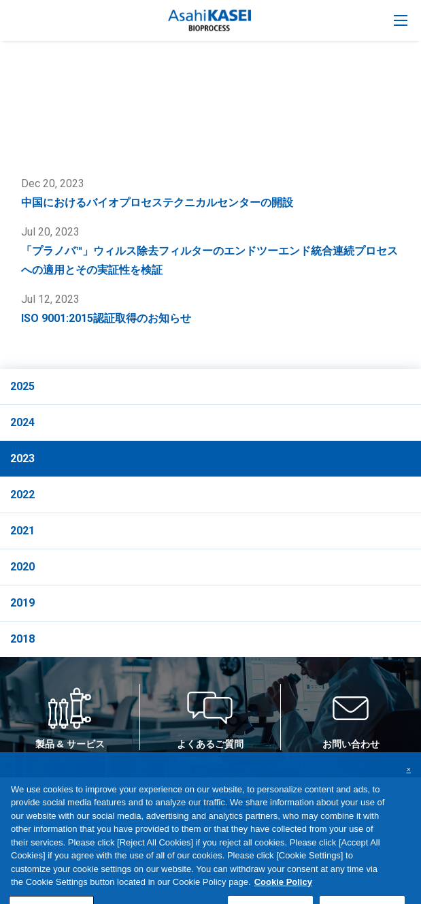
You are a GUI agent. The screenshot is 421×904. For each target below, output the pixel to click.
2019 (22, 602)
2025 (22, 386)
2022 (22, 494)
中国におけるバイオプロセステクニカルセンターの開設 (157, 202)
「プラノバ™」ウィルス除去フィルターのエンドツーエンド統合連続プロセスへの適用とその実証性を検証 (209, 260)
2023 (22, 458)
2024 (22, 422)
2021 (22, 530)
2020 (22, 566)
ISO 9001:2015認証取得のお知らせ (106, 318)
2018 (22, 638)
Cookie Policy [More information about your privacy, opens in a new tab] (283, 895)
